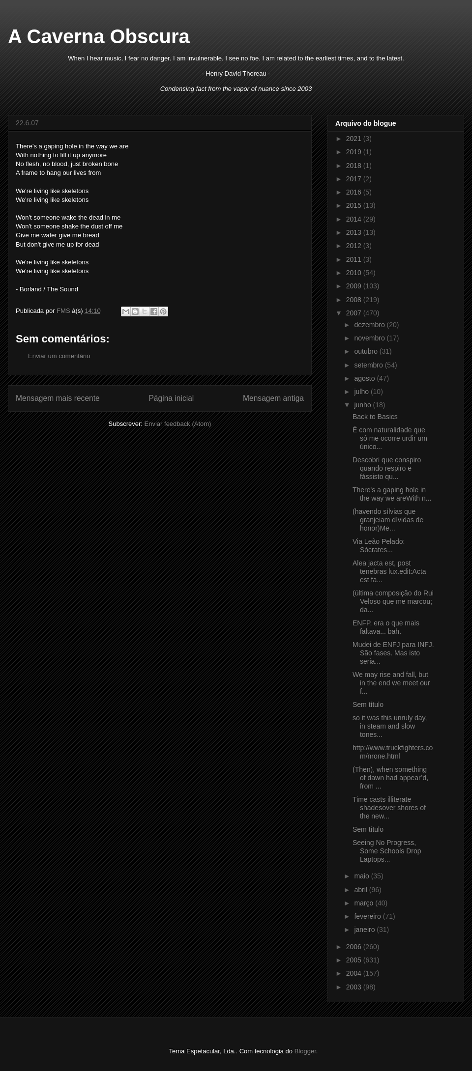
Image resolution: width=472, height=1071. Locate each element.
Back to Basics (375, 417)
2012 (354, 246)
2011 (354, 259)
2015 (354, 205)
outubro (366, 351)
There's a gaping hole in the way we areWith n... (392, 494)
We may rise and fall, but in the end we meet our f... (391, 683)
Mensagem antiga (273, 398)
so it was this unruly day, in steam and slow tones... (390, 726)
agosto (365, 378)
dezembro (370, 325)
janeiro (365, 929)
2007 (354, 313)
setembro (369, 365)
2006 (354, 947)
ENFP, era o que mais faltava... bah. (386, 627)
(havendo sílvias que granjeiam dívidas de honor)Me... (388, 519)
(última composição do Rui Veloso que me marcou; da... (393, 601)
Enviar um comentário (59, 356)
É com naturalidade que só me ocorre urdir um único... (390, 438)
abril (361, 890)
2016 (354, 192)
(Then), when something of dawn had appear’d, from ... (390, 777)
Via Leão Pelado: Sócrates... (379, 545)
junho (363, 405)
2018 (354, 165)
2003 (354, 987)
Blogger (305, 1051)
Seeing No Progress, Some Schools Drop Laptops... (387, 851)
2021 (354, 138)
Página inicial (171, 398)
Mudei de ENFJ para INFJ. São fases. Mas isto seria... (393, 653)
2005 (354, 960)
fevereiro (368, 916)
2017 (354, 179)
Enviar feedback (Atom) (178, 423)
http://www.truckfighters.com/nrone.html (393, 752)
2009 (354, 286)
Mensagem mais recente (58, 398)
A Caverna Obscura (99, 36)
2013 (354, 232)
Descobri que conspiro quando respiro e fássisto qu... (387, 468)
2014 (354, 219)
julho (362, 391)
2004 (354, 973)
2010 (354, 273)
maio (362, 876)
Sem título (368, 704)
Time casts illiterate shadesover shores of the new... (389, 807)
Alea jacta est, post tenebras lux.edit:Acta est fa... (389, 571)
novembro (370, 338)
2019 (354, 152)
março (364, 903)
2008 (354, 300)
